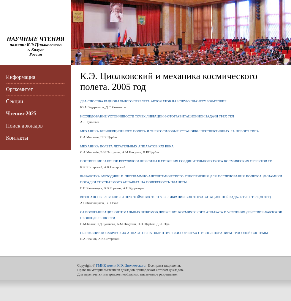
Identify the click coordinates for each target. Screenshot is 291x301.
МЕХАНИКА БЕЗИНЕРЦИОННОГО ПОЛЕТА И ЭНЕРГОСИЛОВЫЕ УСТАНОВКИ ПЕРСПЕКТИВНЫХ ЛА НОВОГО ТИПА (169, 131)
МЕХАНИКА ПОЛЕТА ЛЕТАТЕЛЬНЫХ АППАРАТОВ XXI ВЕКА (127, 146)
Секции (14, 101)
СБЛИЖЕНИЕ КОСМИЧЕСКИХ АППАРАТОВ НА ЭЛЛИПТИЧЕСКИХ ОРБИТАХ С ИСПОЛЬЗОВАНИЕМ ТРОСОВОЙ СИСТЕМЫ (174, 233)
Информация (20, 77)
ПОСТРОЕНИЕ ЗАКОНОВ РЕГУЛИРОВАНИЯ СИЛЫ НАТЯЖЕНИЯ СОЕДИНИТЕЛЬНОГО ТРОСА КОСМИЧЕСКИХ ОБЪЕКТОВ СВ (176, 161)
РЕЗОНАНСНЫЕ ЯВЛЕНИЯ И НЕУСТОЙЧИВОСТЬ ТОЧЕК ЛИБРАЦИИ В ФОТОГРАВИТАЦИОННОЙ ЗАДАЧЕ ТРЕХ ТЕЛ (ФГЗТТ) (175, 197)
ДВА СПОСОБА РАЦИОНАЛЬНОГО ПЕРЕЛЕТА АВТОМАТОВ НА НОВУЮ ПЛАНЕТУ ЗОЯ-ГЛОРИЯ (153, 101)
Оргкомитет (19, 89)
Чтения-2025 (21, 114)
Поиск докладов (24, 126)
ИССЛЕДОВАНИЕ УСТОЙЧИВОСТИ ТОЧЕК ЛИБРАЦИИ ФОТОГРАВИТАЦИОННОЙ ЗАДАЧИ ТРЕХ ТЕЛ (157, 116)
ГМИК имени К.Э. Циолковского (121, 265)
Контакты (17, 138)
